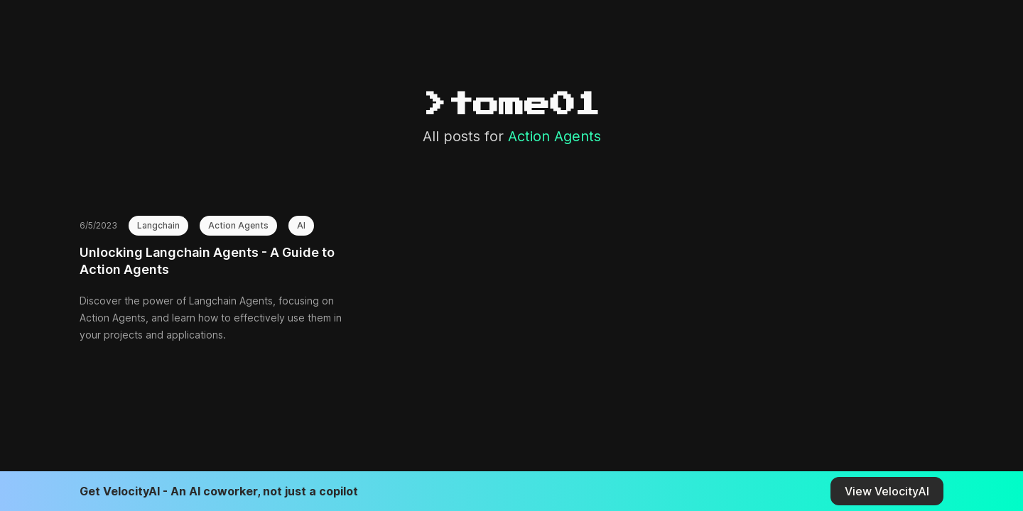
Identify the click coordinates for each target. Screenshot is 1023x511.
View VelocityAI (887, 491)
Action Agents (238, 225)
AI (301, 225)
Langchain (158, 225)
